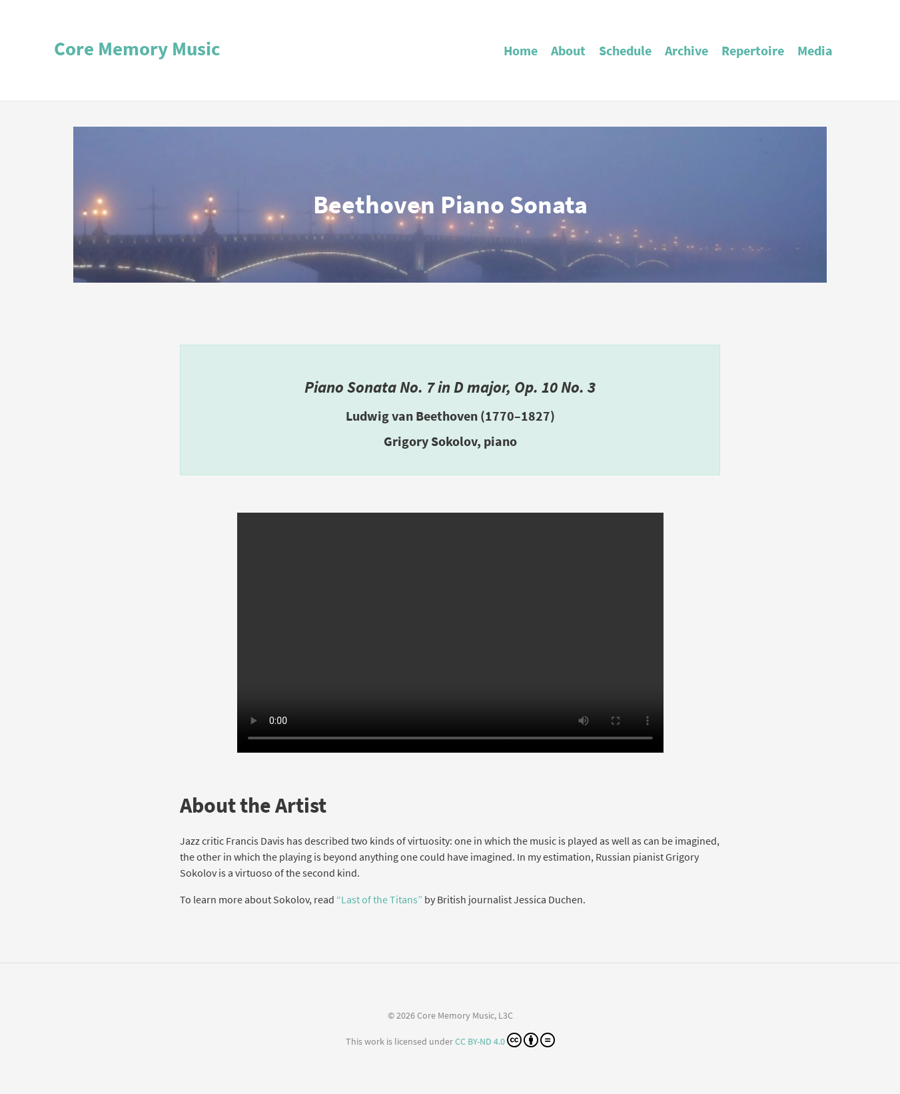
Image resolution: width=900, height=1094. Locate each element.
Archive (686, 50)
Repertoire (752, 50)
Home (521, 50)
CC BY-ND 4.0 (505, 1040)
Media (815, 50)
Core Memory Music (137, 49)
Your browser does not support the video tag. (450, 633)
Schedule (625, 50)
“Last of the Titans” (379, 899)
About (568, 50)
